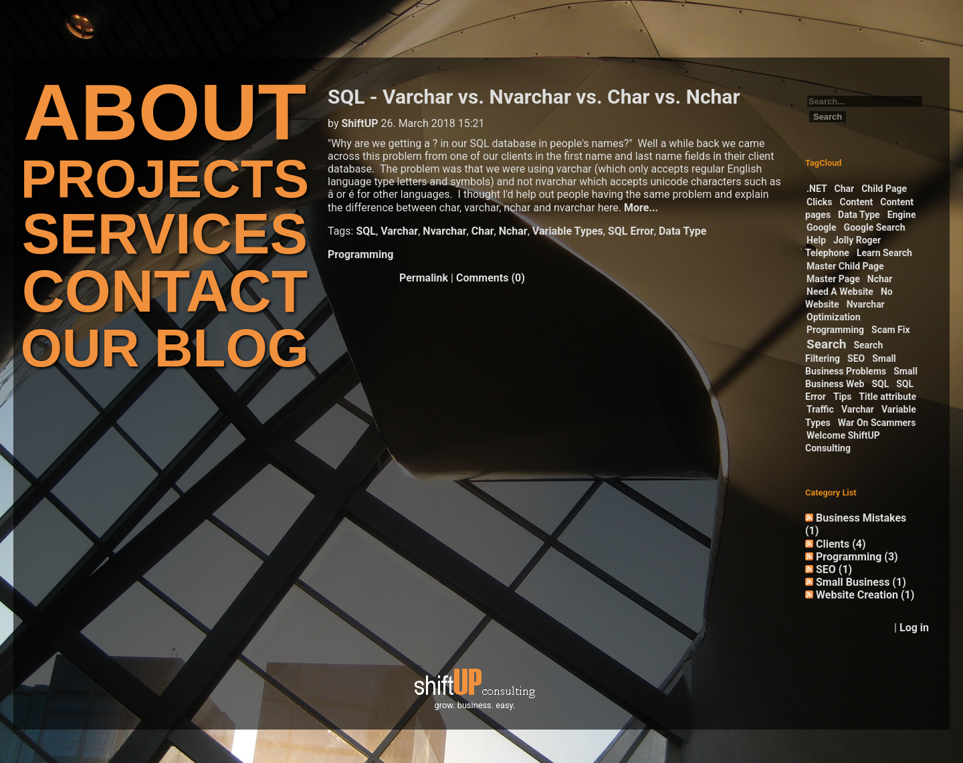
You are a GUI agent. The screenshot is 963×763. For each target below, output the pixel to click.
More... (641, 207)
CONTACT (165, 291)
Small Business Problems (850, 364)
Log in (914, 627)
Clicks (820, 202)
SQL (366, 231)
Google (822, 227)
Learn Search (884, 252)
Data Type (683, 231)
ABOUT (165, 112)
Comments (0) (490, 277)
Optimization (834, 317)
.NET (817, 188)
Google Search (874, 227)
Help (816, 240)
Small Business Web (861, 377)
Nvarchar (444, 231)
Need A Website (840, 291)
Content (856, 202)
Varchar (399, 231)
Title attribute (887, 396)
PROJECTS (165, 179)
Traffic (820, 409)
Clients (841, 544)
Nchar (513, 231)
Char (482, 231)
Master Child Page (845, 266)
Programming (360, 254)
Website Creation (865, 594)
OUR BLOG (165, 348)
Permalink (423, 277)
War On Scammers (877, 422)
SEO (856, 358)
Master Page (833, 279)
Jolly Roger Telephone (843, 246)
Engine (901, 214)
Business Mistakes (855, 524)
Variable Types (567, 231)
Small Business (861, 582)
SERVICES (165, 233)
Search (826, 344)
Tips (842, 396)
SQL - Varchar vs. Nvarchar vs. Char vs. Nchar (534, 96)
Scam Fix (890, 329)
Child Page (884, 188)
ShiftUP (359, 123)
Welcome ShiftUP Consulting (842, 441)
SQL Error (631, 231)
